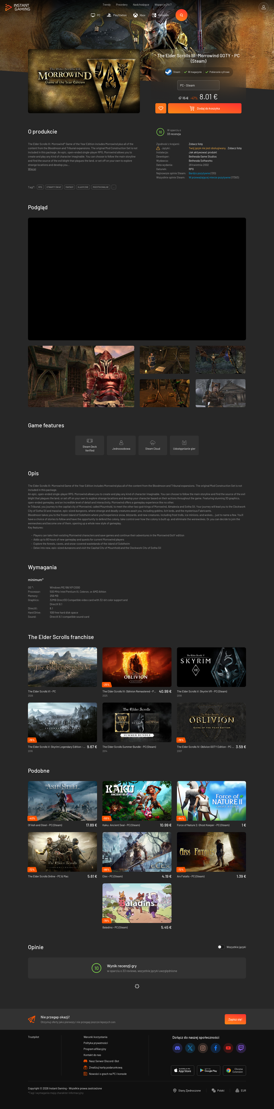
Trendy (107, 4)
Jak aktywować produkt (203, 152)
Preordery (122, 4)
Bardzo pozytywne (200, 173)
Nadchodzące (141, 4)
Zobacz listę (196, 144)
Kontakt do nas (92, 1054)
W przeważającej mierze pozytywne (210, 177)
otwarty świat (54, 187)
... (114, 187)
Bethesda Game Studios (203, 156)
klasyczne (83, 187)
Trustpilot (33, 1037)
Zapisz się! (235, 1019)
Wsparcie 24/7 (163, 4)
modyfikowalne (101, 187)
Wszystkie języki (231, 947)
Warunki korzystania (95, 1037)
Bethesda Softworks (200, 160)
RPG (191, 169)
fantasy (69, 187)
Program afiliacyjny (95, 1048)
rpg (40, 187)
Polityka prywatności (96, 1043)
